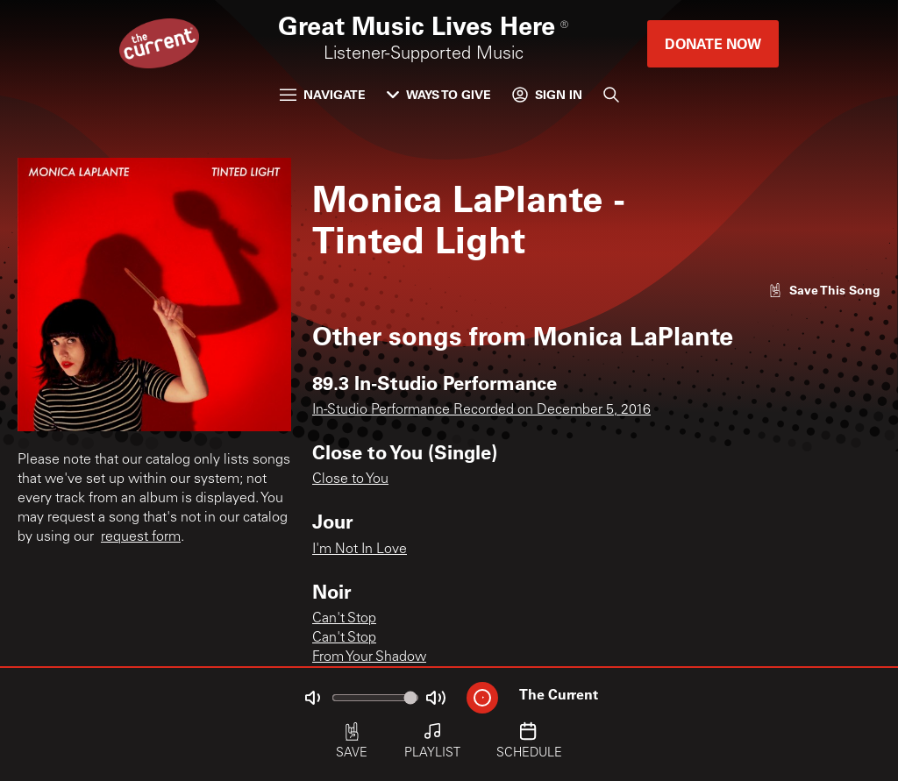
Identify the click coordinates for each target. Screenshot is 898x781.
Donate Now (713, 43)
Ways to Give (439, 94)
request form (141, 537)
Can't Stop (344, 619)
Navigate (323, 94)
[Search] (611, 94)
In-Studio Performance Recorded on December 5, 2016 (481, 410)
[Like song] (824, 290)
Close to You (350, 479)
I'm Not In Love (359, 550)
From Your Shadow (369, 657)
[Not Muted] (312, 697)
